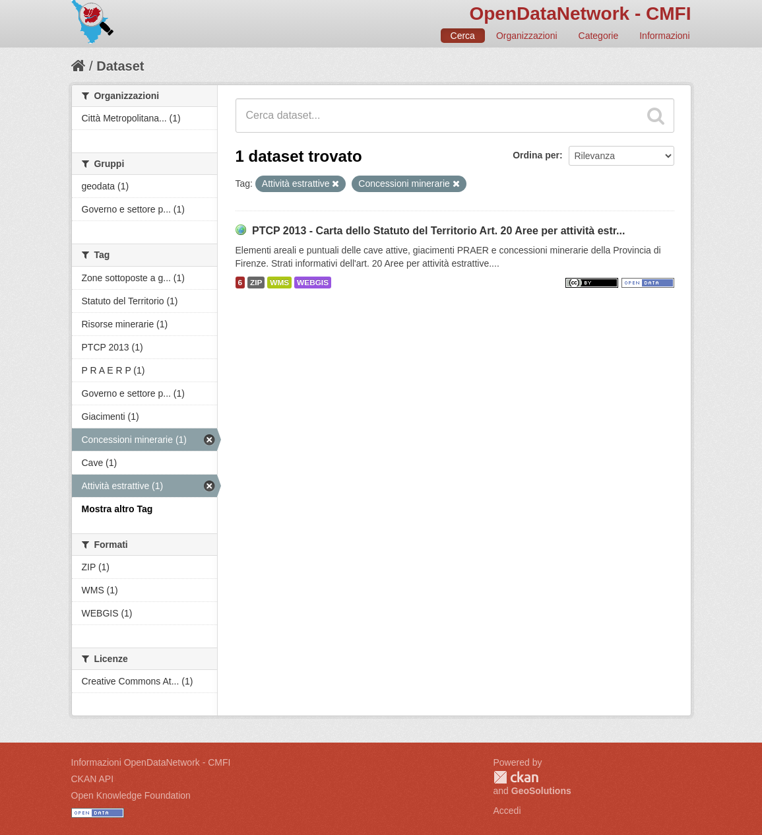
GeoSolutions (541, 790)
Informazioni (664, 35)
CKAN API (92, 779)
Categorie (599, 35)
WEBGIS (313, 282)
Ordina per (536, 155)
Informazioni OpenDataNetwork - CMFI (151, 762)
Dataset (120, 66)
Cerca (463, 35)
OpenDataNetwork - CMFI (580, 13)
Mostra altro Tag (117, 509)
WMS (279, 282)
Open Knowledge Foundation (131, 795)
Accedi (507, 810)
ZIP (256, 282)
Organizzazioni (526, 35)
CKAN (515, 777)
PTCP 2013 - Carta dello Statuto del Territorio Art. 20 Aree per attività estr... (438, 230)
